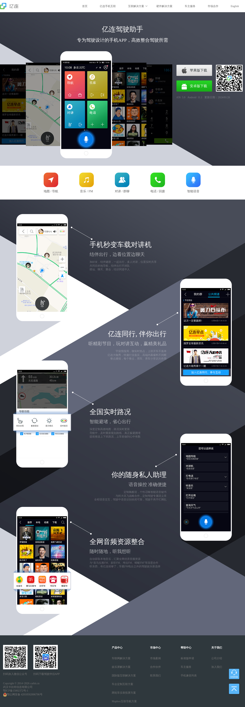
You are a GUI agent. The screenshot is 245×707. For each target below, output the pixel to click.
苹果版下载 (198, 70)
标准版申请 (187, 658)
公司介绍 (216, 658)
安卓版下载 (198, 86)
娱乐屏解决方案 (121, 667)
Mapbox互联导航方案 (124, 701)
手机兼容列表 (189, 675)
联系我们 (155, 675)
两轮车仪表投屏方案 (124, 692)
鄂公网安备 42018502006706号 (22, 694)
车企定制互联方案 (122, 684)
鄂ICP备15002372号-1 (15, 690)
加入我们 (216, 667)
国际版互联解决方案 (124, 675)
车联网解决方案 (121, 658)
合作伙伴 (155, 667)
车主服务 (186, 667)
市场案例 (155, 658)
